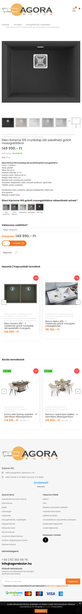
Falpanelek (6, 515)
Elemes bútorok (8, 532)
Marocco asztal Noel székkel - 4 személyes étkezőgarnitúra (61, 415)
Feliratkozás (73, 581)
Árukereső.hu (41, 486)
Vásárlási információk (52, 511)
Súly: (4, 157)
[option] (41, 72)
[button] (74, 9)
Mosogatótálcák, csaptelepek (38, 24)
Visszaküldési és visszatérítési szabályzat (59, 520)
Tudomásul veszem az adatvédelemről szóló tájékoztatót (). (35, 586)
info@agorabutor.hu (17, 564)
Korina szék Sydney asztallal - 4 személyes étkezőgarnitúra (20, 415)
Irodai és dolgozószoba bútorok (14, 540)
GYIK (44, 503)
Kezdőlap (5, 24)
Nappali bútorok (8, 524)
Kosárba (18, 243)
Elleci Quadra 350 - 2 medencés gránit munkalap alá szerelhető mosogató (19, 326)
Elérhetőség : (7, 153)
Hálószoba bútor (8, 528)
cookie (47, 607)
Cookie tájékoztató (50, 528)
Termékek (18, 24)
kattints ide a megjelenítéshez (56, 586)
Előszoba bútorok (9, 544)
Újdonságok (7, 511)
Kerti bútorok (7, 503)
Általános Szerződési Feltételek (55, 507)
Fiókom (46, 499)
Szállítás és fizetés (50, 515)
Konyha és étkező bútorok (12, 536)
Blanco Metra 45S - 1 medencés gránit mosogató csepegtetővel (60, 324)
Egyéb (4, 507)
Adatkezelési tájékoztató (53, 524)
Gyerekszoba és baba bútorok (14, 499)
